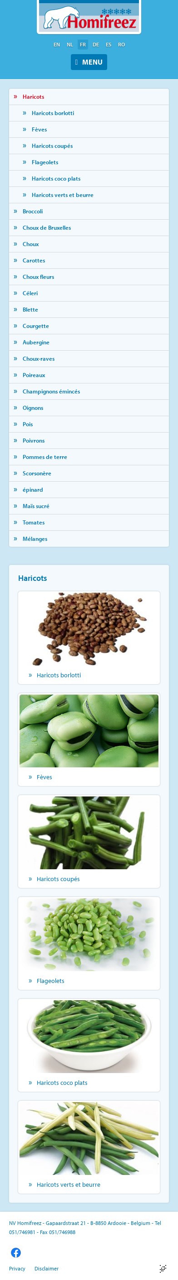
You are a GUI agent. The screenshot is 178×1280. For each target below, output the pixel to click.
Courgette (36, 325)
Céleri (30, 293)
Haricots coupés (52, 145)
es (108, 44)
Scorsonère (37, 473)
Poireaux (34, 374)
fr (83, 44)
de (96, 44)
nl (70, 44)
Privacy (17, 1268)
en (57, 44)
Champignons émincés (51, 391)
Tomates (33, 522)
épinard (33, 489)
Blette (30, 309)
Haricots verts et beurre (63, 194)
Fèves (39, 129)
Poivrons (33, 440)
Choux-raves (38, 358)
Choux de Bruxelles (47, 227)
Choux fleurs (38, 276)
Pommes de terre (45, 456)
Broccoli (33, 211)
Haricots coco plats (56, 178)
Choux (31, 243)
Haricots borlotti (53, 112)
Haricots (33, 96)
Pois (28, 424)
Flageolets (45, 162)
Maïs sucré (36, 505)
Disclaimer (47, 1268)
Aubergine (36, 342)
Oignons (33, 407)
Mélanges (35, 538)
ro (121, 44)
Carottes (34, 260)
